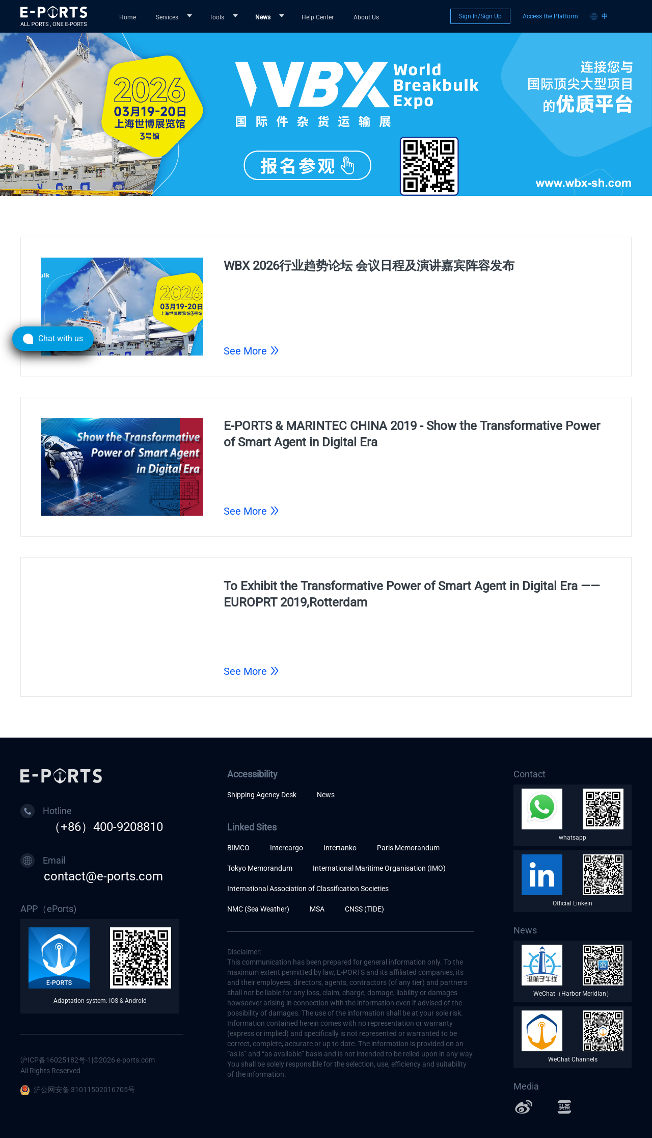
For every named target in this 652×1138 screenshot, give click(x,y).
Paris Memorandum (408, 848)
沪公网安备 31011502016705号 (77, 1089)
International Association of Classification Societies (308, 888)
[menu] (276, 16)
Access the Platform (550, 16)
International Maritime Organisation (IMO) (379, 868)
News (326, 795)
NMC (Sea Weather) (258, 909)
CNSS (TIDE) (364, 909)
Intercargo (286, 848)
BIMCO (238, 848)
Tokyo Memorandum (259, 868)
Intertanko (340, 848)
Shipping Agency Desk (261, 795)
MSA (317, 909)
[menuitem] (129, 16)
